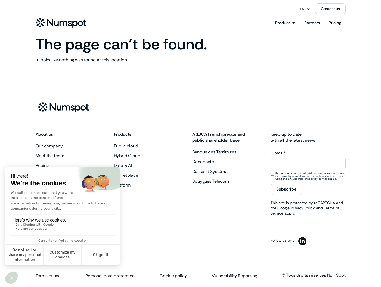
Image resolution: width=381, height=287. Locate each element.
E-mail (277, 153)
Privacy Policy (303, 208)
